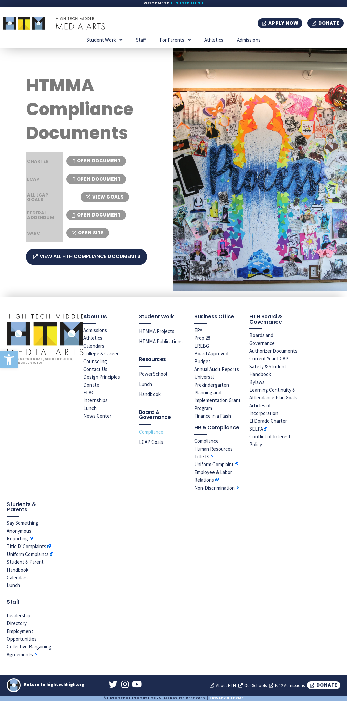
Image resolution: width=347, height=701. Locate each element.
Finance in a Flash (212, 416)
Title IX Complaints (26, 546)
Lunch (90, 408)
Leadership (18, 615)
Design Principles (101, 377)
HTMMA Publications (161, 341)
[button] (9, 359)
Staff (141, 40)
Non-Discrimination (214, 487)
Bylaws (257, 382)
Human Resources (213, 449)
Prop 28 (202, 338)
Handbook (150, 394)
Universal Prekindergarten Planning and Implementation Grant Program (217, 392)
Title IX (201, 456)
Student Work (104, 40)
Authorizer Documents (273, 351)
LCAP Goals (151, 442)
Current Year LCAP (268, 358)
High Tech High (187, 3)
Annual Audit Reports (216, 369)
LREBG (201, 346)
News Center (97, 416)
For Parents (175, 40)
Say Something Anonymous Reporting (22, 531)
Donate (91, 385)
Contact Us (95, 369)
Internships (95, 400)
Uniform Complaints (28, 554)
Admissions (249, 40)
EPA (198, 330)
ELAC (89, 392)
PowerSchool (153, 374)
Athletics (213, 40)
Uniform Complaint (214, 464)
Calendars (93, 346)
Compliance (151, 432)
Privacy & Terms (226, 698)
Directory (17, 623)
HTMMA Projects (157, 331)
